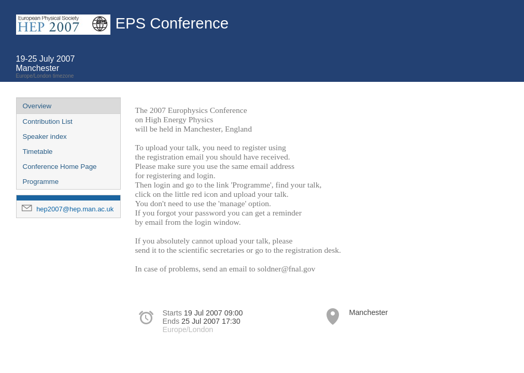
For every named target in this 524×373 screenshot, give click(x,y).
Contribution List (48, 121)
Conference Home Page (60, 166)
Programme (41, 181)
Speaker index (45, 136)
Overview (37, 106)
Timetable (38, 151)
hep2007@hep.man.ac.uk (75, 209)
